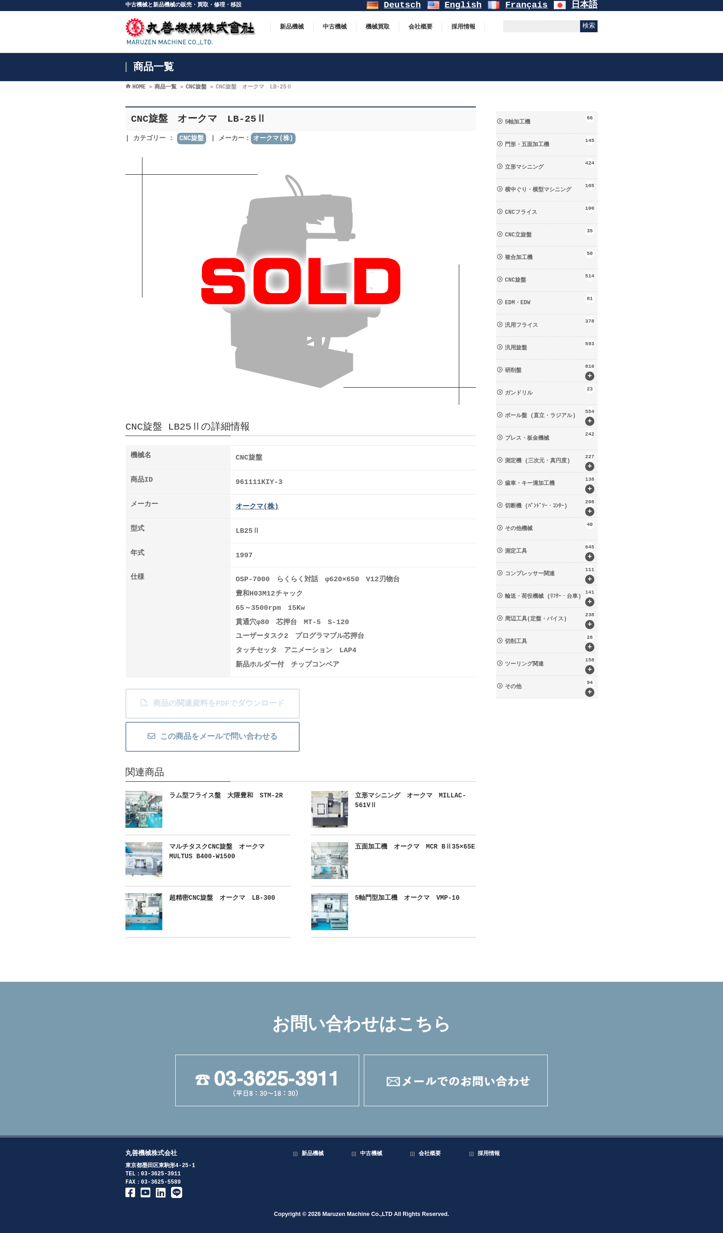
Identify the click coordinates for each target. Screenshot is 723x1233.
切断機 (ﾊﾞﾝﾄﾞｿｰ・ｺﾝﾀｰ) (549, 506)
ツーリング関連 (549, 664)
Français (526, 5)
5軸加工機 (549, 119)
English (463, 5)
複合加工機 (549, 255)
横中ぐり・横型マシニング (549, 187)
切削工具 (549, 642)
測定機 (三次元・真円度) (549, 461)
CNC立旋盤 (549, 232)
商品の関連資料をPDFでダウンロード (212, 703)
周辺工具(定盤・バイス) (549, 619)
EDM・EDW (549, 300)
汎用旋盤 (549, 345)
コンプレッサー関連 (549, 574)
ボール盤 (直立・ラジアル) (549, 416)
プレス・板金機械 (549, 436)
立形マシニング (549, 165)
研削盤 (549, 371)
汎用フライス (549, 323)
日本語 (584, 5)
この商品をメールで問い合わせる (212, 736)
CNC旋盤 (191, 138)
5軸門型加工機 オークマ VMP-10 (407, 898)
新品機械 (313, 1153)
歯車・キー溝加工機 (549, 484)
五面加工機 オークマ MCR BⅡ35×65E (415, 846)
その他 (549, 687)
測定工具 (549, 552)
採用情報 (489, 1153)
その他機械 (549, 526)
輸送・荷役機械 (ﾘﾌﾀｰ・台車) (549, 597)
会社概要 (430, 1153)
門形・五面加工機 (549, 142)
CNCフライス (549, 210)
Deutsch (402, 5)
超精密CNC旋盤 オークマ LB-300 (222, 898)
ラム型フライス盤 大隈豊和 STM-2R (226, 795)
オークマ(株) (273, 138)
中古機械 (371, 1153)
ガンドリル (549, 390)
